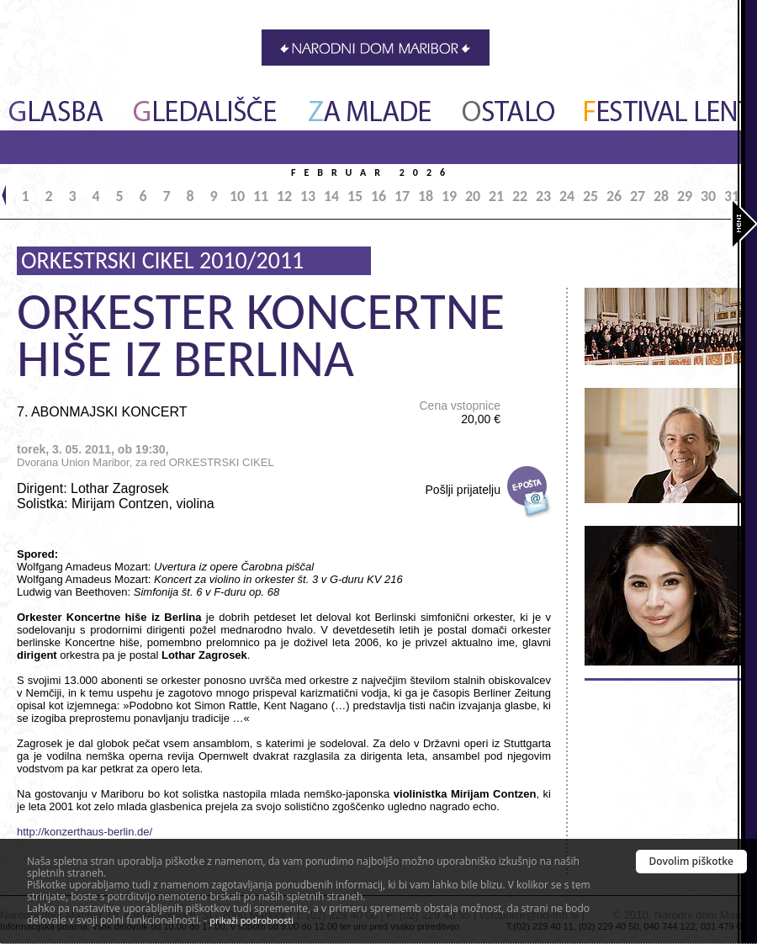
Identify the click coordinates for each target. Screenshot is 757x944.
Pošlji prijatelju (463, 489)
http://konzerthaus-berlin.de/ (84, 831)
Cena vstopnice (459, 412)
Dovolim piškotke (691, 861)
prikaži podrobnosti (251, 920)
